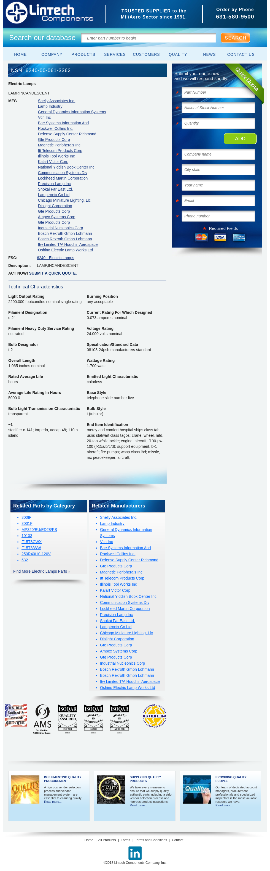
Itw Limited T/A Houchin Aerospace (68, 244)
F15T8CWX (31, 542)
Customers (146, 54)
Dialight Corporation (55, 206)
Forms (125, 840)
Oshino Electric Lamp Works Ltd (65, 250)
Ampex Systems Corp (56, 217)
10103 (26, 535)
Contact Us (241, 54)
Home (20, 54)
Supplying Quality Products (145, 779)
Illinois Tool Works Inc (56, 156)
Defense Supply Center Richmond (67, 134)
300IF (26, 517)
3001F (27, 523)
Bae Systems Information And (63, 123)
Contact (177, 840)
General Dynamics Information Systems (72, 112)
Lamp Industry (50, 106)
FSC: (12, 258)
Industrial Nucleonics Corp (60, 228)
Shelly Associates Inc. (56, 101)
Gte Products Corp (54, 139)
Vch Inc (44, 117)
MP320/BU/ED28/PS (39, 529)
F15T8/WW (31, 548)
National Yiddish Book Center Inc (66, 167)
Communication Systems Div (62, 172)
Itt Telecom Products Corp (60, 150)
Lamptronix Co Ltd (53, 195)
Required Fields (223, 228)
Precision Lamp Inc (54, 183)
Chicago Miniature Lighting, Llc (64, 200)
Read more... (53, 801)
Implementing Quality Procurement (62, 779)
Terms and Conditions (151, 840)
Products (84, 54)
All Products (107, 840)
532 (24, 560)
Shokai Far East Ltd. (55, 189)
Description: (19, 265)
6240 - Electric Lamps (55, 258)
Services (115, 54)
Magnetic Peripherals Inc (59, 145)
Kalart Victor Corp (53, 161)
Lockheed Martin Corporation (63, 178)
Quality (178, 54)
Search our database (42, 37)
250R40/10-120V (36, 554)
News (209, 54)
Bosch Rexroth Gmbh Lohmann (65, 233)
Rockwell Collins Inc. (55, 128)
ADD (240, 138)
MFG (12, 101)
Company (52, 54)
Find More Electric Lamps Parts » (41, 571)
